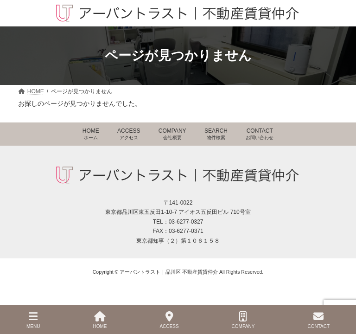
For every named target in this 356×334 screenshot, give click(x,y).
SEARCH (216, 134)
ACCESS (128, 134)
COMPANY (172, 134)
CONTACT (259, 134)
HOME (91, 134)
